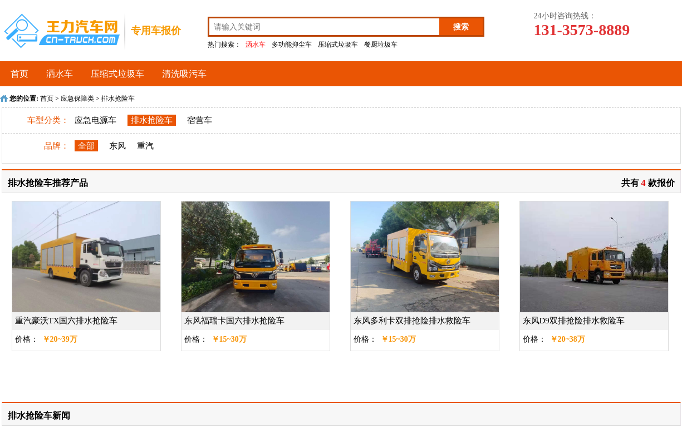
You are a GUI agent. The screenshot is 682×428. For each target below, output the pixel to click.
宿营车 (199, 120)
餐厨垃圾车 (381, 44)
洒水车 (256, 44)
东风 (117, 145)
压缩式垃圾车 (338, 44)
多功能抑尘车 (292, 44)
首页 (19, 73)
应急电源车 (95, 120)
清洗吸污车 (184, 73)
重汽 (145, 145)
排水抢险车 (118, 98)
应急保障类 (77, 98)
